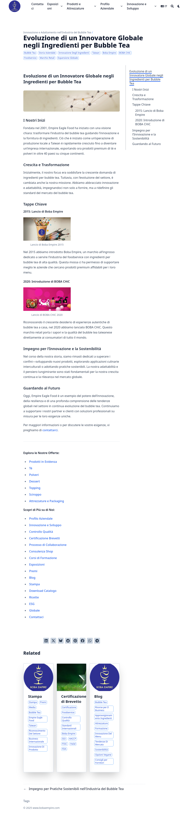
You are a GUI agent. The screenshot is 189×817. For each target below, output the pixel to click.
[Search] (172, 6)
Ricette (34, 597)
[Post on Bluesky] (61, 641)
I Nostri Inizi (140, 90)
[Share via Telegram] (97, 641)
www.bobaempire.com (46, 808)
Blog (32, 578)
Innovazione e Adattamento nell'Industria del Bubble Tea (57, 32)
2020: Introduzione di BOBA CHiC (149, 122)
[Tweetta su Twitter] (53, 641)
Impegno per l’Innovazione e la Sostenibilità (144, 134)
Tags (26, 801)
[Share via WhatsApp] (90, 641)
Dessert (34, 481)
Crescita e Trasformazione (143, 97)
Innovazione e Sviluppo (45, 525)
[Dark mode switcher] (178, 6)
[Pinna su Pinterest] (75, 641)
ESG (31, 604)
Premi (33, 571)
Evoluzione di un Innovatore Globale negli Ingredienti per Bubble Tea (146, 77)
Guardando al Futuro (146, 144)
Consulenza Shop (41, 551)
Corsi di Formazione (43, 558)
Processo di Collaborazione (48, 545)
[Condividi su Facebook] (82, 641)
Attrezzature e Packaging (46, 501)
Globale (34, 610)
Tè (30, 468)
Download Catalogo (42, 591)
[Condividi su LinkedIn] (46, 641)
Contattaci (36, 617)
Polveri (34, 475)
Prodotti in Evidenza (43, 462)
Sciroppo (35, 494)
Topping (34, 488)
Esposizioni (37, 564)
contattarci (50, 430)
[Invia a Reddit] (68, 641)
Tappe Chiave (141, 104)
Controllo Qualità (41, 532)
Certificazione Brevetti (44, 538)
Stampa (34, 584)
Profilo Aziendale (40, 519)
